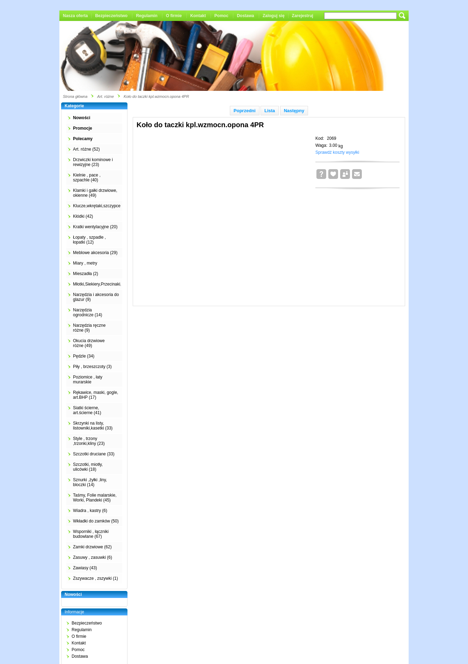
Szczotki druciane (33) (94, 454)
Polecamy (83, 138)
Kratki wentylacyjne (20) (95, 226)
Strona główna (75, 96)
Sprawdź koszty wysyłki (337, 152)
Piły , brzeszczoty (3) (92, 366)
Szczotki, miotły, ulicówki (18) (88, 467)
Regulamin (146, 15)
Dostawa (245, 15)
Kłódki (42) (83, 216)
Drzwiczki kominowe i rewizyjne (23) (93, 162)
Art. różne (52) (86, 149)
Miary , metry (85, 263)
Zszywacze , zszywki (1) (95, 578)
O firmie (174, 15)
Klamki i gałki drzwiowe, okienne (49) (95, 193)
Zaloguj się (274, 15)
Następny (294, 110)
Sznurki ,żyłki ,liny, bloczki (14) (90, 482)
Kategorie (74, 105)
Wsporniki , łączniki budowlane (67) (91, 534)
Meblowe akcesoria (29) (95, 252)
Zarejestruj (302, 15)
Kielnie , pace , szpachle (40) (87, 177)
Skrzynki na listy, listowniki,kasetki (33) (92, 426)
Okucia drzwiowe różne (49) (89, 343)
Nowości (81, 117)
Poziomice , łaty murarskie (87, 379)
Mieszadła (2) (85, 273)
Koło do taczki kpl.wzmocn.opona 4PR (156, 96)
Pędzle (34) (83, 356)
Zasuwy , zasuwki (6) (92, 557)
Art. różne (105, 96)
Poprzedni (245, 110)
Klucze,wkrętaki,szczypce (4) (100, 205)
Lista (269, 110)
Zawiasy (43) (85, 567)
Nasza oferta (75, 15)
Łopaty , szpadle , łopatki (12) (89, 240)
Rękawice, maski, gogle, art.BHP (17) (95, 395)
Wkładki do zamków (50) (96, 521)
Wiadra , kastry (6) (90, 510)
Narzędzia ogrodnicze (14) (87, 312)
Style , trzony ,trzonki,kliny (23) (89, 441)
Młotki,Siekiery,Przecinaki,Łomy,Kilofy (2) (111, 284)
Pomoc (221, 15)
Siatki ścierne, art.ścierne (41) (87, 410)
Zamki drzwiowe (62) (92, 546)
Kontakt (198, 15)
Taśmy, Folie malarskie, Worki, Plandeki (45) (94, 498)
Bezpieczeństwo (111, 15)
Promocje (82, 128)
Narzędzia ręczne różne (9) (89, 328)
